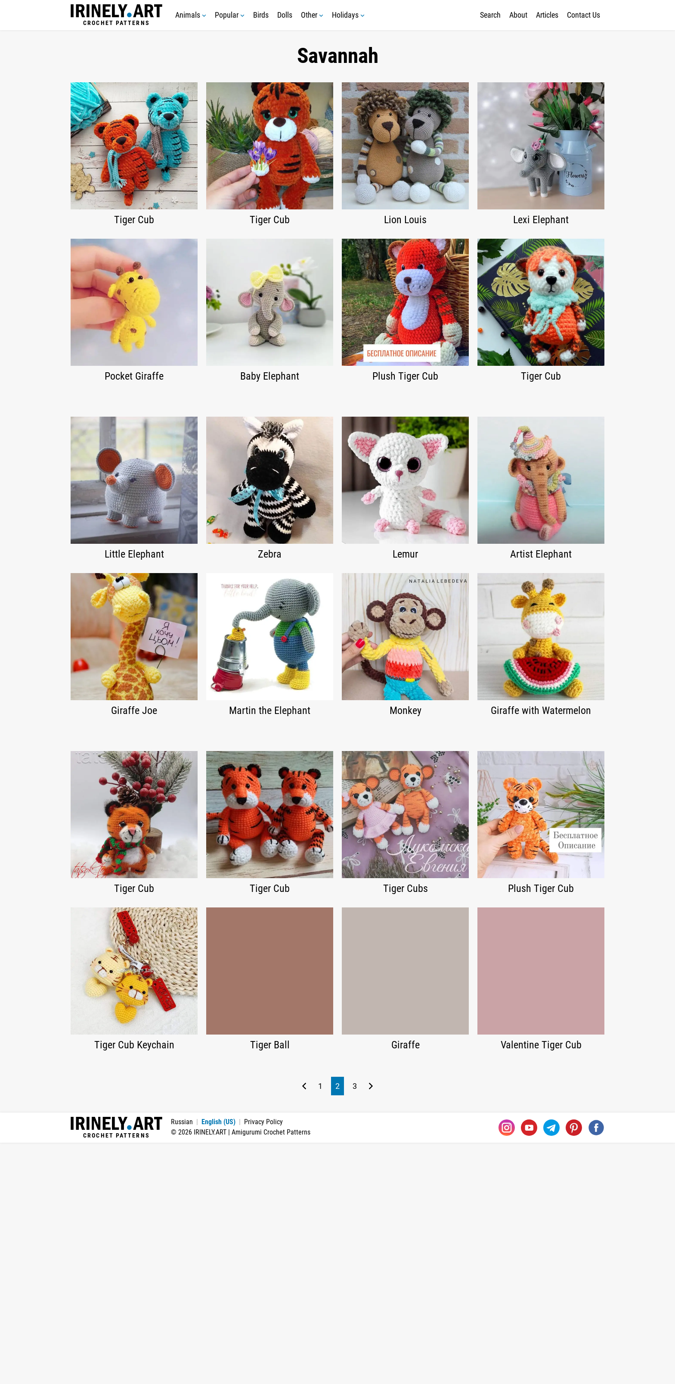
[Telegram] (551, 1369)
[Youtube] (529, 1369)
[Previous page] (304, 1327)
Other (312, 14)
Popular (230, 14)
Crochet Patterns (116, 15)
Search (490, 14)
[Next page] (370, 1327)
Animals (190, 14)
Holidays (348, 14)
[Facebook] (596, 1369)
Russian (182, 1363)
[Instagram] (507, 1369)
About (518, 14)
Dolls (284, 14)
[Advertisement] (337, 459)
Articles (547, 14)
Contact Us (583, 14)
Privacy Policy (263, 1363)
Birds (261, 14)
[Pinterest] (574, 1369)
